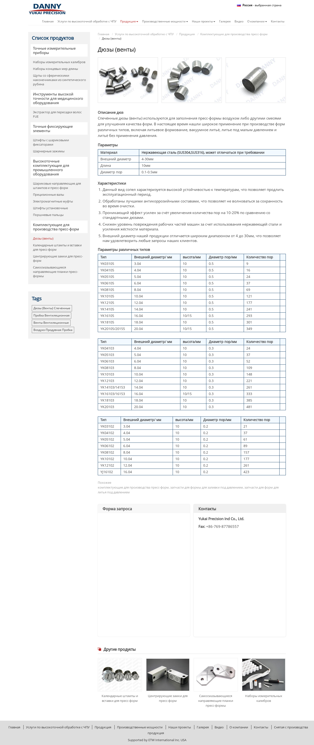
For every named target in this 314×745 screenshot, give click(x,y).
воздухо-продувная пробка (52, 330)
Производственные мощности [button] (165, 21)
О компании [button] (257, 21)
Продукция (187, 34)
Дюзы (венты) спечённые (51, 308)
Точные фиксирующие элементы (53, 128)
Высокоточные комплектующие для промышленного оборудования (51, 167)
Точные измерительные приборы (54, 50)
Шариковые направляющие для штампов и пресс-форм (57, 185)
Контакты (277, 21)
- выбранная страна (261, 5)
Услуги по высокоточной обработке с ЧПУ (87, 21)
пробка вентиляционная (51, 315)
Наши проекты (179, 727)
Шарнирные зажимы (49, 151)
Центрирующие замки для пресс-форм (168, 698)
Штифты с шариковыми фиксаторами (51, 142)
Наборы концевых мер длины (55, 69)
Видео (239, 21)
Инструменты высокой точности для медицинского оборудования (58, 98)
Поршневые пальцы (48, 215)
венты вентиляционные (51, 323)
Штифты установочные (50, 208)
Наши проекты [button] (203, 21)
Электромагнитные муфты (53, 201)
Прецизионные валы (48, 194)
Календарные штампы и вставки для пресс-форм (120, 698)
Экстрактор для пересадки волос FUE (57, 114)
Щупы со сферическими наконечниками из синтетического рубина (59, 79)
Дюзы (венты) (43, 238)
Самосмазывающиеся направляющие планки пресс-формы (215, 701)
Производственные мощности (140, 727)
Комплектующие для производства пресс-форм (234, 34)
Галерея (225, 21)
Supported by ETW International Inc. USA (157, 740)
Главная (48, 21)
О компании (238, 727)
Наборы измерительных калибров (263, 698)
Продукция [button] (129, 21)
